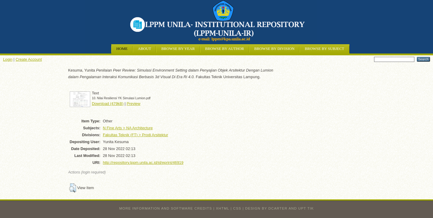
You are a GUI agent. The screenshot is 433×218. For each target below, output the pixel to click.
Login (7, 59)
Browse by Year (178, 49)
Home (122, 49)
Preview (133, 103)
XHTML (222, 208)
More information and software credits (165, 208)
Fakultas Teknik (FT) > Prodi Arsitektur (135, 135)
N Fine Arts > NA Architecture (128, 128)
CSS (237, 208)
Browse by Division (274, 49)
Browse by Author (224, 49)
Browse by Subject (324, 49)
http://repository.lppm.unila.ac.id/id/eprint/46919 (143, 162)
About (144, 49)
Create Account (29, 59)
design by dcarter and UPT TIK (279, 208)
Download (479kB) (108, 103)
